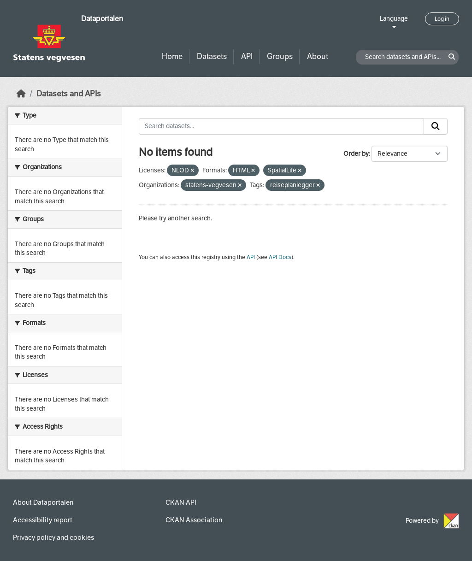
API (247, 56)
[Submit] (436, 126)
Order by (356, 154)
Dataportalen (102, 18)
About (317, 56)
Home (172, 56)
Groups (280, 56)
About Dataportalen (43, 502)
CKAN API (180, 502)
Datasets (212, 56)
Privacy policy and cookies (53, 537)
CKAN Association (193, 520)
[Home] (21, 94)
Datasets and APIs (68, 94)
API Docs (280, 257)
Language (394, 19)
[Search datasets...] (282, 126)
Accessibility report (42, 520)
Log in (442, 19)
